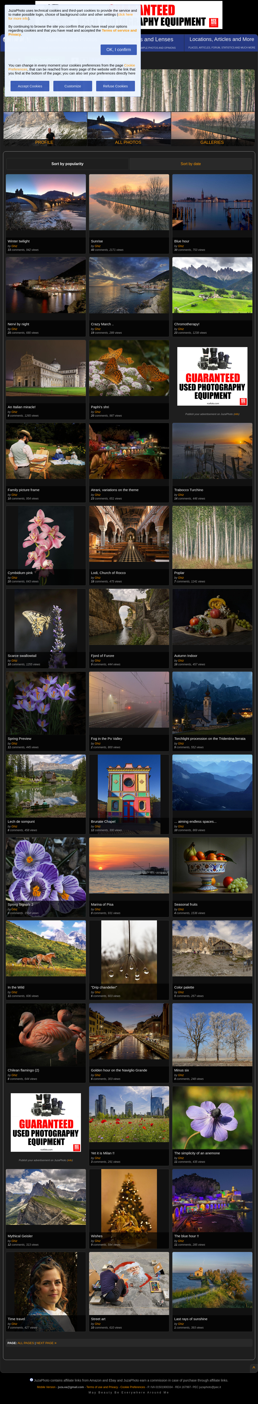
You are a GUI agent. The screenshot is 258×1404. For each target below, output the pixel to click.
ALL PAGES (26, 1343)
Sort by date (191, 164)
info (236, 414)
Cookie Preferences (132, 1387)
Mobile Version (46, 1387)
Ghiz (14, 246)
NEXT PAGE (46, 1343)
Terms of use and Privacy (102, 1387)
